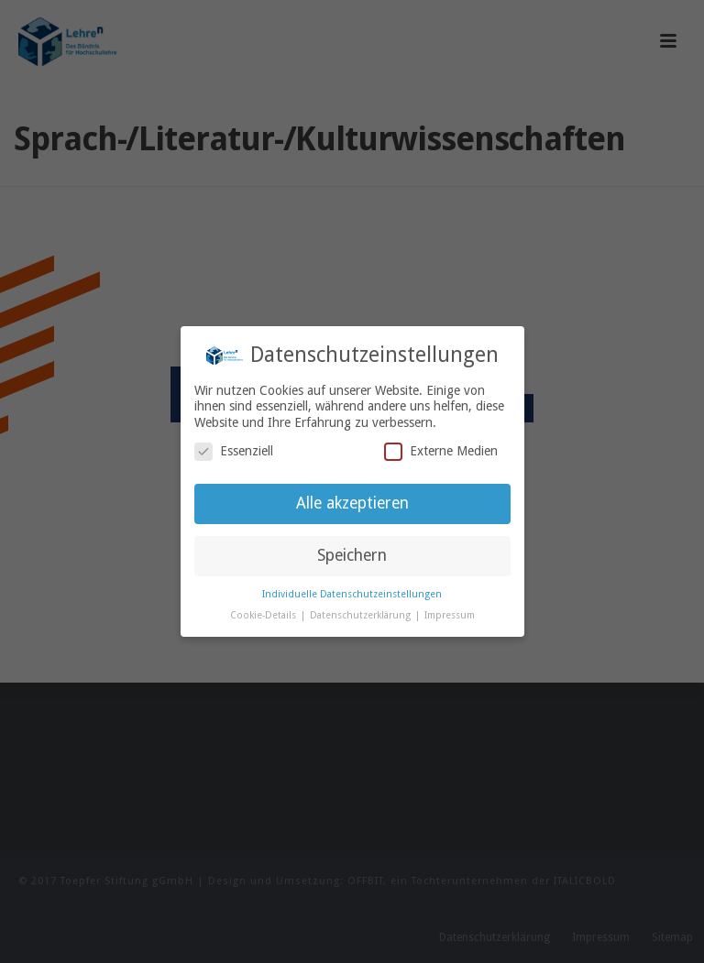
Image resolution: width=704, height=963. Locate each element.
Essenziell (233, 451)
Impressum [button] (449, 615)
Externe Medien (441, 451)
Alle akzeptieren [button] (352, 503)
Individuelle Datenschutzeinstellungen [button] (352, 594)
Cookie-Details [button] (264, 615)
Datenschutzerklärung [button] (361, 615)
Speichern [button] (352, 555)
